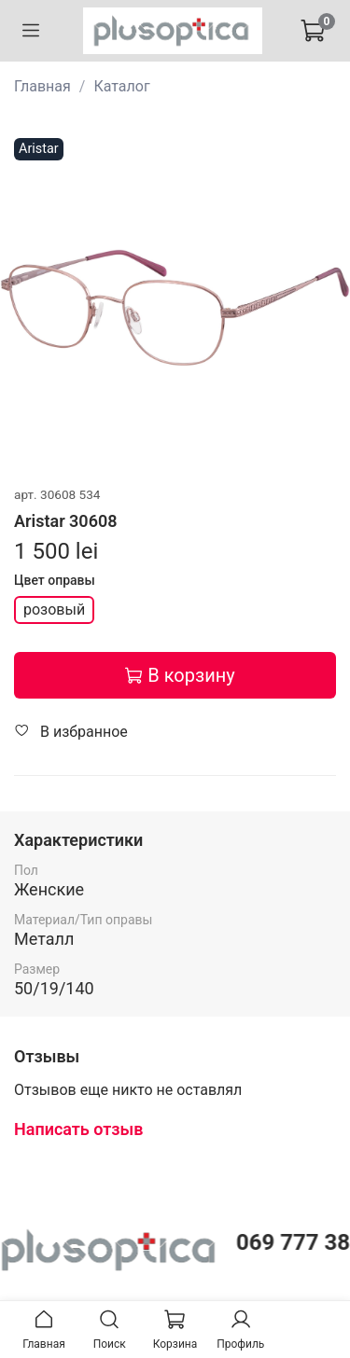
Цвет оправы (54, 580)
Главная (42, 86)
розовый (54, 609)
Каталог (121, 86)
